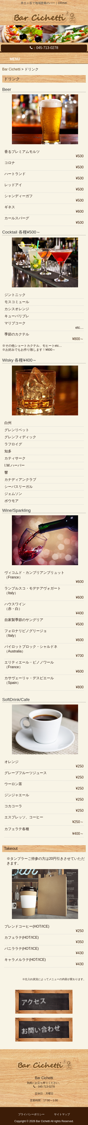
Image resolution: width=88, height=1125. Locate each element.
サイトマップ (62, 1114)
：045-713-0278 (44, 48)
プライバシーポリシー (31, 1114)
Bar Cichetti (11, 69)
